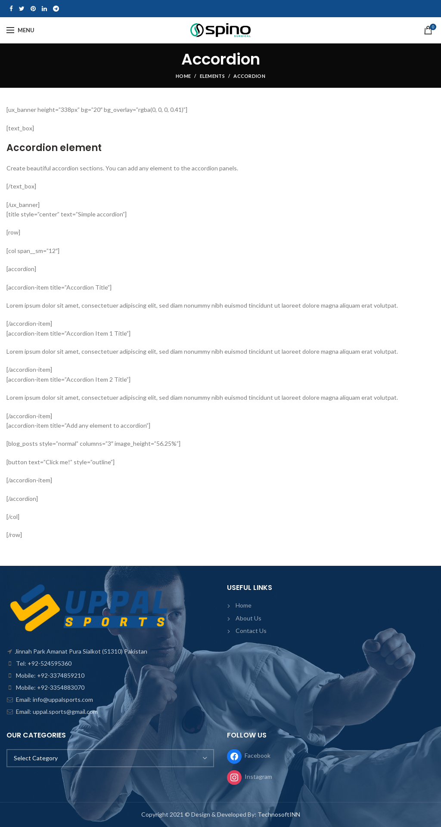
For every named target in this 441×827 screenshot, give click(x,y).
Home (183, 76)
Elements (212, 76)
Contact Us (251, 630)
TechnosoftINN (279, 814)
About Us (248, 618)
